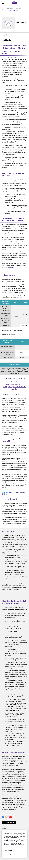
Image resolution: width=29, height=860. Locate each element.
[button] (2, 9)
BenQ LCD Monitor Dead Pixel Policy (13, 493)
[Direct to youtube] (10, 817)
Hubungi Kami (11, 267)
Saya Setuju (8, 850)
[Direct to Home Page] (14, 2)
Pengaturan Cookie (9, 854)
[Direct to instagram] (6, 817)
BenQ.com (19, 297)
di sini (8, 844)
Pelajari (19, 854)
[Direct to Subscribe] (9, 822)
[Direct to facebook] (3, 817)
